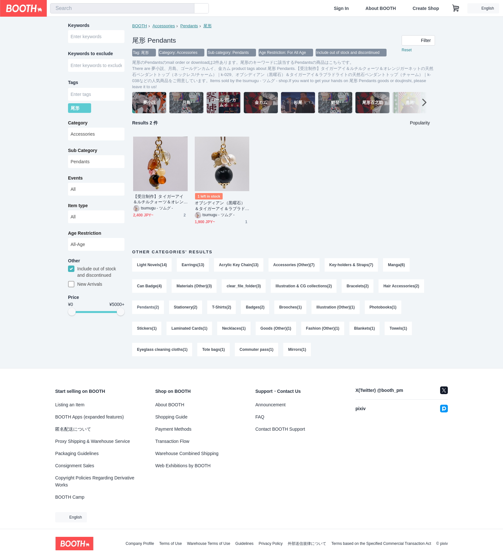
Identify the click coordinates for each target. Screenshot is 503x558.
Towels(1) (398, 328)
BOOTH (139, 25)
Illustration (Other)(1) (335, 307)
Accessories (163, 25)
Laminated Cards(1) (189, 328)
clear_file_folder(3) (243, 286)
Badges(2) (255, 307)
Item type (78, 205)
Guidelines (244, 543)
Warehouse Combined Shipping (186, 453)
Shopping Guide (171, 416)
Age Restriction (84, 233)
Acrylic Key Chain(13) (238, 265)
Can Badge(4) (149, 286)
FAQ (259, 416)
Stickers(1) (147, 328)
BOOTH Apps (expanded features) (89, 416)
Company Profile (139, 543)
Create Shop (426, 8)
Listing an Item (69, 404)
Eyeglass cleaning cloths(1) (162, 349)
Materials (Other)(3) (194, 286)
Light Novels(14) (152, 265)
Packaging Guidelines (76, 453)
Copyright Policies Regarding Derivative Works (94, 481)
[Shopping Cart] (456, 8)
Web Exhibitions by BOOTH (182, 465)
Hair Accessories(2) (401, 286)
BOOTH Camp (69, 497)
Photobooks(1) (383, 307)
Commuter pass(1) (256, 349)
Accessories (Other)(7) (294, 265)
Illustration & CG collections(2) (304, 286)
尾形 (207, 25)
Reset (407, 50)
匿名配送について (73, 429)
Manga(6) (396, 265)
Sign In (341, 8)
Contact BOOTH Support (280, 429)
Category (78, 123)
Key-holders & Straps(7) (351, 265)
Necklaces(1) (233, 328)
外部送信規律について (307, 543)
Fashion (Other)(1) (322, 328)
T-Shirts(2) (221, 307)
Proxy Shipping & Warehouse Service (92, 441)
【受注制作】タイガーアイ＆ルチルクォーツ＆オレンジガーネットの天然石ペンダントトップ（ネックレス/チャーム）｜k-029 (159, 199)
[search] (188, 8)
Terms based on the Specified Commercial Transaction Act (381, 543)
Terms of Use (170, 543)
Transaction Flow (172, 441)
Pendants (189, 25)
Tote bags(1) (213, 349)
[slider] (72, 312)
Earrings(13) (193, 265)
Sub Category (82, 150)
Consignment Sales (74, 465)
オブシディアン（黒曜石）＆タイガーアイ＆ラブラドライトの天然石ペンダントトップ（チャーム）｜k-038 (221, 205)
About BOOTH (380, 8)
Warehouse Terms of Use (208, 543)
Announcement (270, 404)
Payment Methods (173, 429)
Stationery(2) (185, 307)
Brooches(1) (290, 307)
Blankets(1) (364, 328)
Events (75, 178)
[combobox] (122, 8)
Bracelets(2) (357, 286)
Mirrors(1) (297, 349)
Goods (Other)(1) (275, 328)
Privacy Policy (271, 543)
